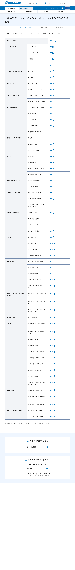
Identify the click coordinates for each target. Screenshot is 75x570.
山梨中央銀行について (39, 8)
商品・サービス (13, 12)
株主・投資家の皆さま (51, 8)
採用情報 (60, 8)
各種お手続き (29, 11)
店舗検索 (37, 468)
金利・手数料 (62, 12)
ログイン (67, 8)
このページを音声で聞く (30, 3)
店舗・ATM (45, 11)
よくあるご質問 (37, 447)
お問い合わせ (51, 3)
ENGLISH (43, 3)
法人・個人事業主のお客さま (26, 8)
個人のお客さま (11, 8)
